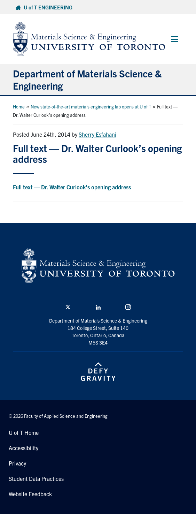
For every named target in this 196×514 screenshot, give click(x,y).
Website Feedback (30, 493)
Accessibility (23, 447)
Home (19, 106)
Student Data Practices (36, 478)
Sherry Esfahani (97, 134)
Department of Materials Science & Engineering (87, 79)
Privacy (17, 463)
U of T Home (24, 432)
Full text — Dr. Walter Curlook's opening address (72, 186)
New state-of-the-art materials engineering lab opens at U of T (91, 106)
